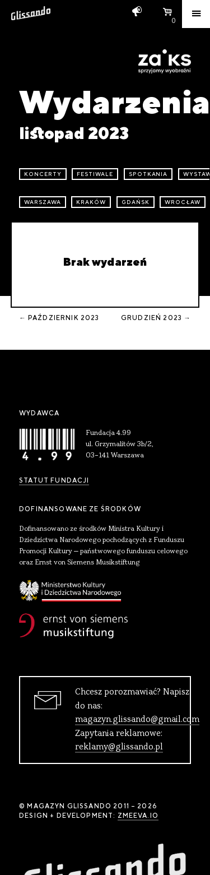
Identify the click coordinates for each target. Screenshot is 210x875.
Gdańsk (136, 202)
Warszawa (42, 202)
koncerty (43, 174)
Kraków (91, 202)
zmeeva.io (138, 816)
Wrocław (182, 202)
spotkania (148, 174)
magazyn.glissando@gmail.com (137, 719)
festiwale (95, 174)
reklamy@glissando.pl (119, 747)
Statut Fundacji (54, 480)
